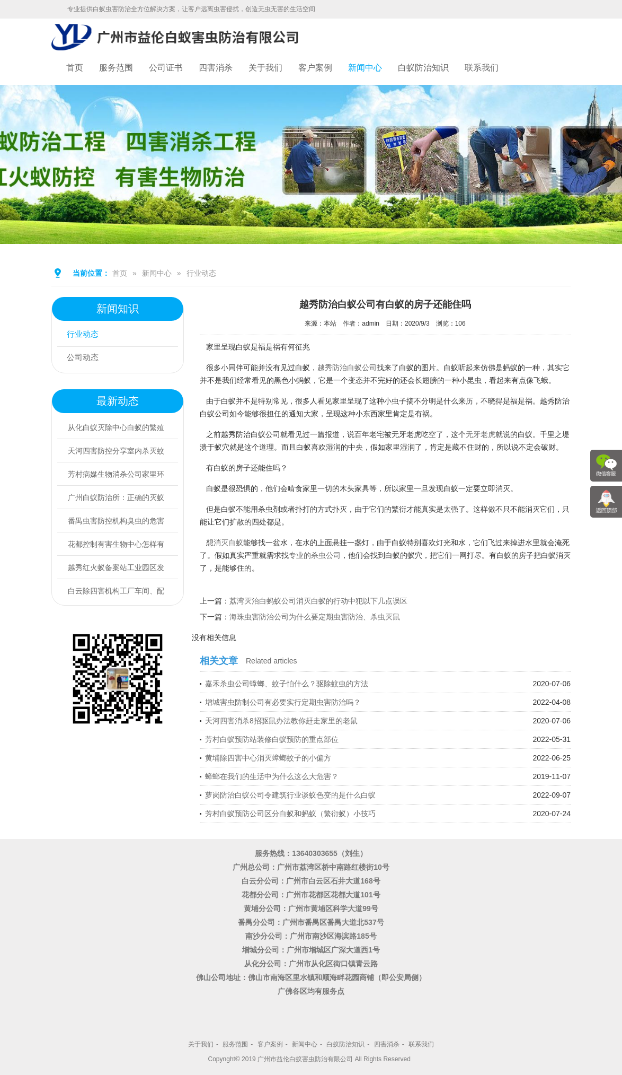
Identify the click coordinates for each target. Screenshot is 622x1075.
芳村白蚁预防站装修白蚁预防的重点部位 (272, 739)
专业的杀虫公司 (315, 555)
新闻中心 (365, 67)
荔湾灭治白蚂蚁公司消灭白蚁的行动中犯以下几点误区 (318, 601)
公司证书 (166, 67)
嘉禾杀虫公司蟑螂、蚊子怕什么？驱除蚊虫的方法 (286, 683)
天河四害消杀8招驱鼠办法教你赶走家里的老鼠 (281, 720)
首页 (74, 67)
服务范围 (116, 67)
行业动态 (201, 273)
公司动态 (85, 358)
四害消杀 (216, 67)
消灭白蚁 (228, 542)
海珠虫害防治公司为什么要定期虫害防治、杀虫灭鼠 (314, 617)
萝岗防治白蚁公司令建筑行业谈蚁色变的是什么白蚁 (290, 795)
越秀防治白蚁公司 (347, 367)
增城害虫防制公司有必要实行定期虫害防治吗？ (283, 702)
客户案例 (315, 67)
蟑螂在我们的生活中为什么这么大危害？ (272, 776)
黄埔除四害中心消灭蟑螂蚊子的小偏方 (268, 758)
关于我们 (265, 67)
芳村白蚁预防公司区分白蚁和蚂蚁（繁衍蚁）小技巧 (290, 813)
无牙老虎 (480, 434)
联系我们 (482, 67)
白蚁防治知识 (423, 67)
